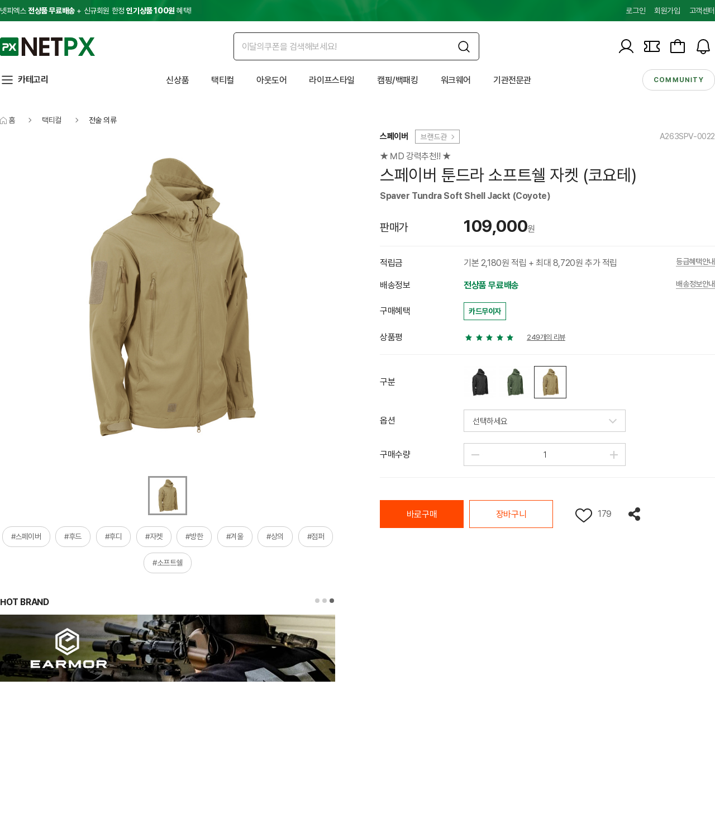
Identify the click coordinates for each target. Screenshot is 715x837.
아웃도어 (271, 80)
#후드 (73, 536)
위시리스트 (583, 515)
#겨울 (235, 536)
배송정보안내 (695, 284)
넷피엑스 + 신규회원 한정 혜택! (95, 10)
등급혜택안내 (695, 262)
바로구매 (422, 514)
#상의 (275, 536)
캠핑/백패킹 (397, 80)
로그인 (635, 10)
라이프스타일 (332, 80)
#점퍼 (316, 536)
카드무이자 (485, 311)
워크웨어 (456, 80)
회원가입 (667, 10)
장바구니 (511, 514)
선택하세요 (490, 421)
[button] (317, 600)
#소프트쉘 (167, 562)
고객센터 (702, 10)
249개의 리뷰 (546, 337)
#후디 (113, 536)
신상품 (177, 80)
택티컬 (222, 80)
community (679, 80)
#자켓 (154, 536)
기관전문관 (512, 80)
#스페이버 (26, 536)
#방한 (194, 536)
